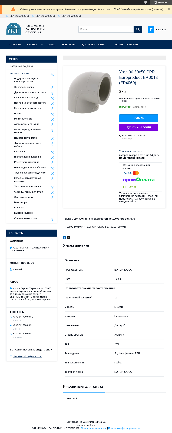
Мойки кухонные (23, 118)
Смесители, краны (24, 87)
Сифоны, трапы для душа (28, 191)
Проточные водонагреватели (30, 102)
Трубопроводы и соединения (30, 172)
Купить (139, 118)
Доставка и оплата (95, 44)
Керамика (19, 151)
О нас (51, 44)
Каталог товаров (19, 73)
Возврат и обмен (126, 44)
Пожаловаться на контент (94, 428)
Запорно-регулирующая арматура (27, 179)
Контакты (68, 44)
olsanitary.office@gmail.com (27, 356)
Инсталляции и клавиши (27, 156)
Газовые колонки (23, 213)
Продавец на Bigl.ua (86, 425)
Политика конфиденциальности (84, 53)
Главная (15, 44)
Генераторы (20, 202)
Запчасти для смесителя (27, 108)
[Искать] (138, 29)
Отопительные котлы (25, 218)
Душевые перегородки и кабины (27, 145)
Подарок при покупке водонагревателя (26, 80)
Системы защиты (23, 197)
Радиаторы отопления (26, 162)
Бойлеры (19, 207)
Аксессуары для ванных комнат (27, 131)
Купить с (139, 127)
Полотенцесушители (25, 138)
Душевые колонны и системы (30, 92)
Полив (17, 113)
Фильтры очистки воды (26, 97)
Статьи (50, 53)
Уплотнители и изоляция (27, 186)
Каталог (32, 44)
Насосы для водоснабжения (30, 167)
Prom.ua (101, 422)
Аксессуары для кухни (26, 124)
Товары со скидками (24, 53)
